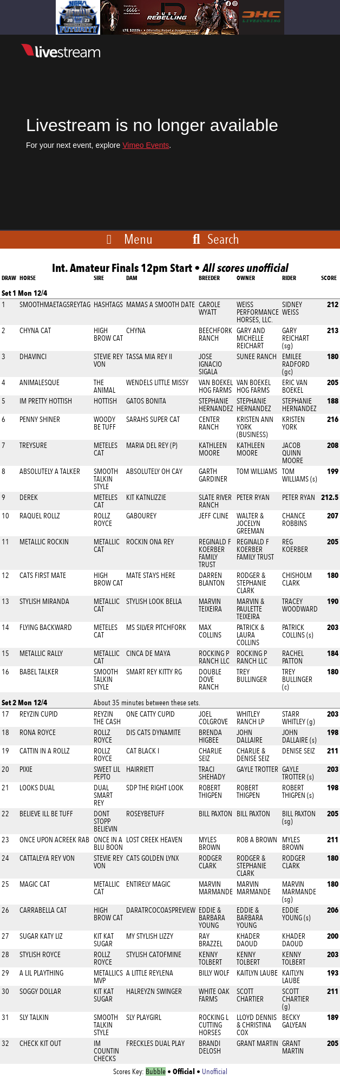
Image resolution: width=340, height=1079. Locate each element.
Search (214, 239)
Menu (138, 239)
